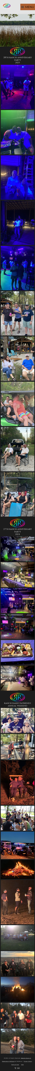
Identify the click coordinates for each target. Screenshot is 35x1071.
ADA (22, 1064)
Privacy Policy (28, 1061)
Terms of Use (15, 1064)
